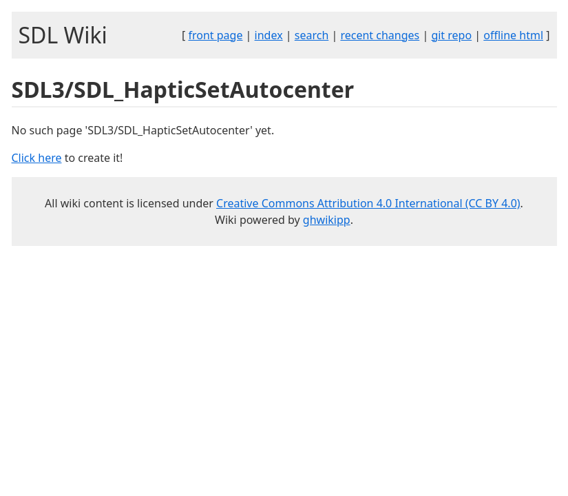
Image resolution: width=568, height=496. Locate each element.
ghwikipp (326, 219)
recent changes (379, 35)
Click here (37, 157)
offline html (513, 35)
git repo (451, 35)
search (312, 35)
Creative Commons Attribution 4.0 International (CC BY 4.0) (368, 203)
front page (215, 35)
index (269, 35)
